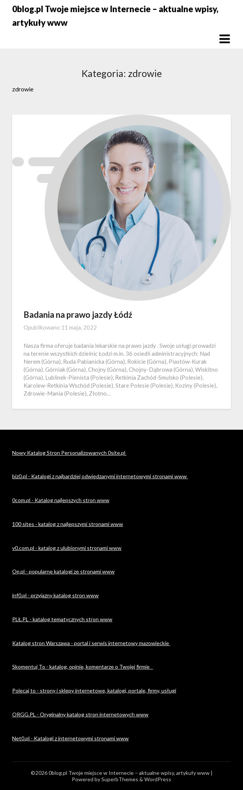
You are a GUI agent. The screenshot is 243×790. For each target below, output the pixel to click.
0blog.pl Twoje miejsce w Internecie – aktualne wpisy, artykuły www (115, 16)
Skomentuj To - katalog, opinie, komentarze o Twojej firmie (82, 666)
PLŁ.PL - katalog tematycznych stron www (62, 619)
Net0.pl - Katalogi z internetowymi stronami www (70, 738)
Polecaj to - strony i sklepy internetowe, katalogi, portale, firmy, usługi (94, 690)
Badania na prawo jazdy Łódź (78, 314)
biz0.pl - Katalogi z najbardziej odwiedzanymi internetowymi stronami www (100, 476)
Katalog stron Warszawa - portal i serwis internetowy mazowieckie (91, 643)
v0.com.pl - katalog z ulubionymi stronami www (67, 548)
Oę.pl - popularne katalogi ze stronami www (63, 571)
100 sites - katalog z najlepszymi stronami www (67, 524)
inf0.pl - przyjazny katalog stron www (55, 595)
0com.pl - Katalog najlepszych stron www (60, 500)
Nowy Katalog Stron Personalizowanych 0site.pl (69, 452)
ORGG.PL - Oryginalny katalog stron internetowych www (80, 714)
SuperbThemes (119, 779)
